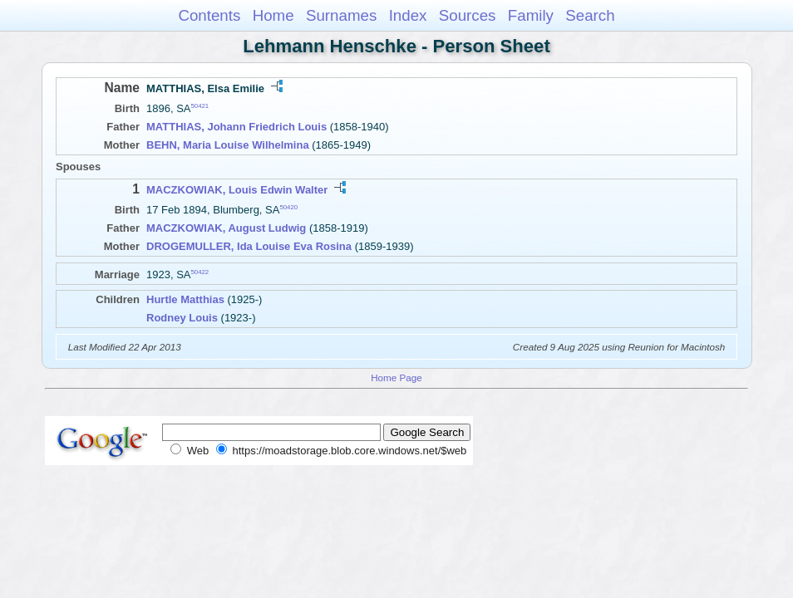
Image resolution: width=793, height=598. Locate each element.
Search (589, 15)
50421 (200, 106)
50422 (200, 272)
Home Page (396, 377)
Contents (209, 15)
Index (408, 15)
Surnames (341, 15)
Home (273, 15)
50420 (288, 207)
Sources (467, 15)
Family (531, 15)
